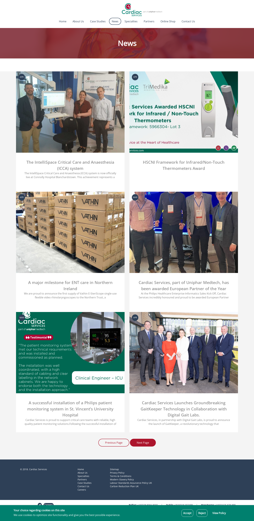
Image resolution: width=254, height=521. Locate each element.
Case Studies (98, 21)
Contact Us (188, 21)
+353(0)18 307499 (179, 504)
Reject (202, 513)
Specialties (131, 21)
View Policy (219, 513)
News (115, 21)
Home (62, 21)
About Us (78, 21)
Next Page (143, 442)
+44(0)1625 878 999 (218, 504)
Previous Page (113, 442)
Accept (187, 513)
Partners (149, 21)
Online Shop (168, 21)
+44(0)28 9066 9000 (143, 504)
